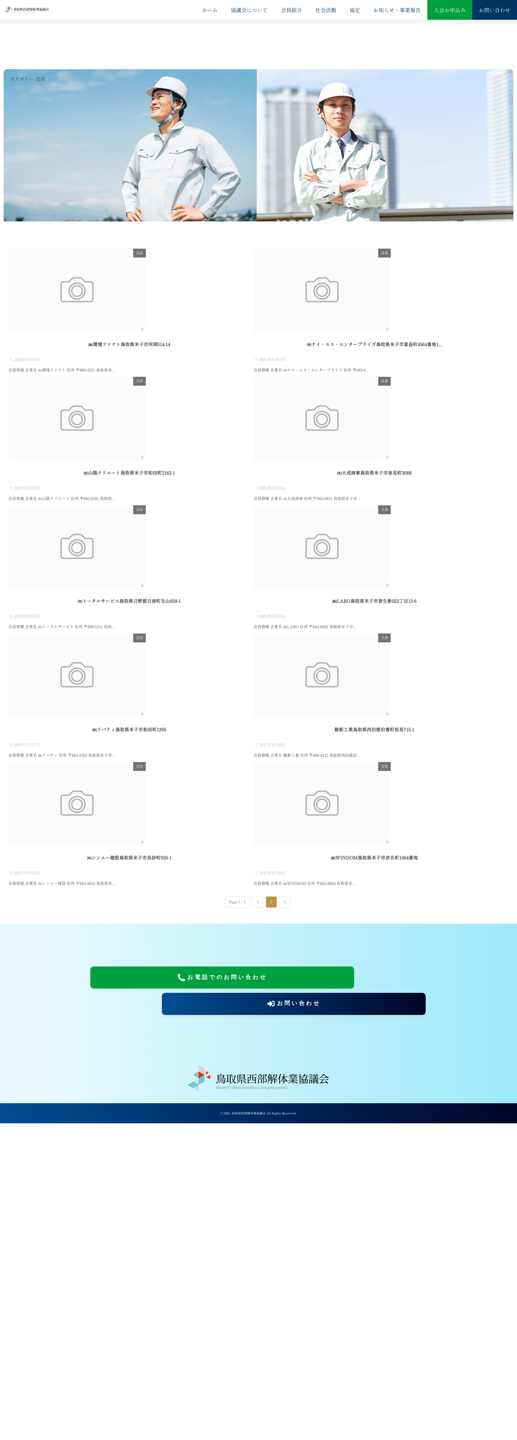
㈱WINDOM (374, 1175)
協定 (355, 10)
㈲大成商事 (374, 597)
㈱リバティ (129, 982)
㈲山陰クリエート (129, 597)
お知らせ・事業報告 (397, 10)
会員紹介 (291, 10)
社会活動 (325, 10)
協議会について (249, 10)
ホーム (210, 10)
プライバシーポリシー (120, 1352)
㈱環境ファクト (129, 404)
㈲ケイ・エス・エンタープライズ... (374, 404)
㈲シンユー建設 (129, 1175)
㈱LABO (374, 790)
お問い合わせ (494, 10)
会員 (243, 248)
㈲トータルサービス (129, 790)
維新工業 (374, 982)
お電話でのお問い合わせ (168, 1303)
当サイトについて (369, 1336)
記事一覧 (163, 1352)
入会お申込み (450, 10)
